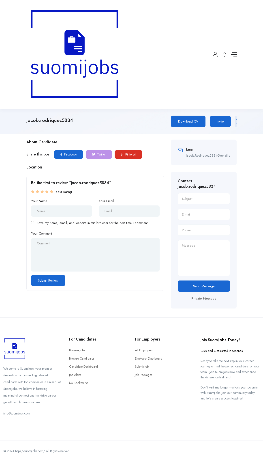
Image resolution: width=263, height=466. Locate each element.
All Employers (143, 350)
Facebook (68, 154)
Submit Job (142, 366)
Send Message (204, 286)
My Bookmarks (78, 383)
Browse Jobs (77, 350)
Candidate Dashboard (83, 366)
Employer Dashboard (148, 358)
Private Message (203, 298)
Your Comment (41, 233)
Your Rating (64, 191)
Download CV (188, 121)
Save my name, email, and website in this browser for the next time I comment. (92, 222)
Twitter (99, 154)
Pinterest (128, 154)
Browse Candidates (81, 358)
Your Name (39, 200)
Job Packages (143, 375)
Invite (220, 121)
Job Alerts (75, 375)
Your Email (106, 200)
